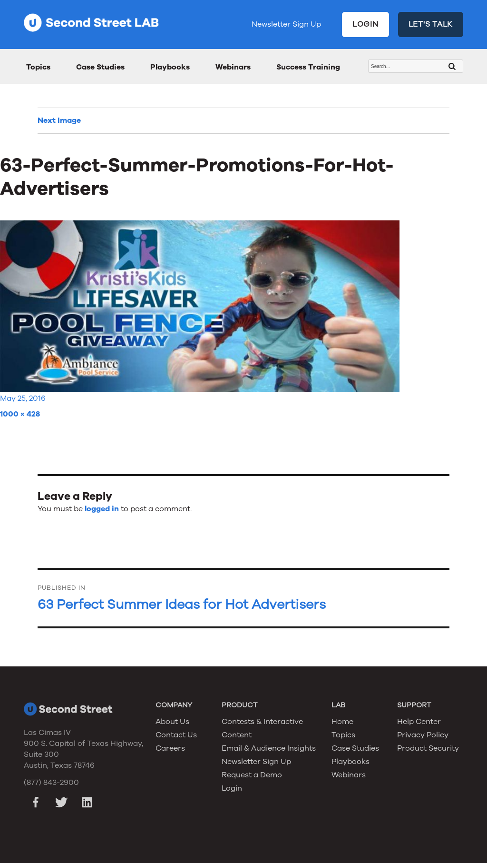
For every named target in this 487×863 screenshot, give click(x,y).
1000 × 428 (20, 414)
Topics (38, 67)
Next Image (59, 120)
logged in (102, 509)
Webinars (233, 67)
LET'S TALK (431, 24)
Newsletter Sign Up (286, 24)
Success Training (308, 67)
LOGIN (365, 24)
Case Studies (100, 67)
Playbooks (170, 67)
